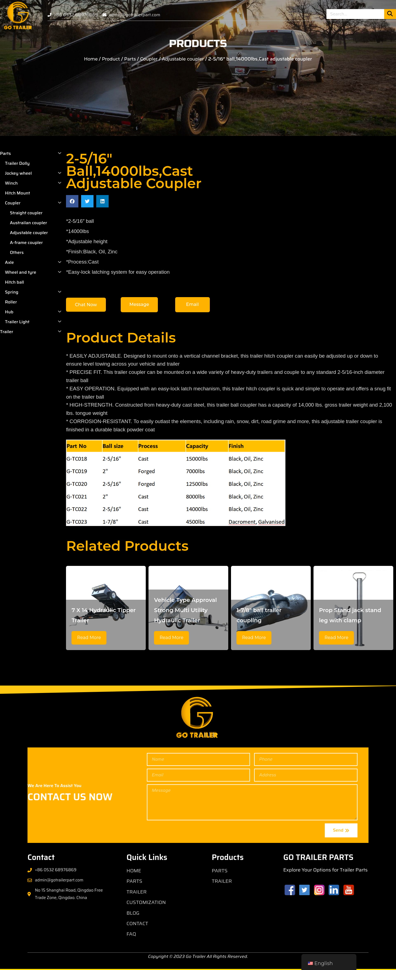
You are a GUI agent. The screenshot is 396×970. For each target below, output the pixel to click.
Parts (130, 59)
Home (91, 59)
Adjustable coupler (183, 59)
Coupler (149, 59)
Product (111, 59)
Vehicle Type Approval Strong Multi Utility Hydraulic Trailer (185, 610)
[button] (72, 201)
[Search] (390, 14)
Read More (89, 637)
